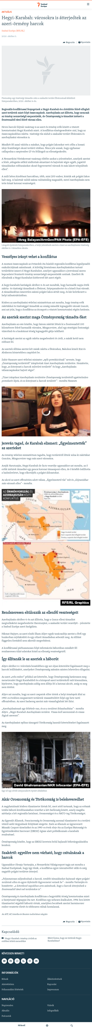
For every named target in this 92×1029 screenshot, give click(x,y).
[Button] (69, 42)
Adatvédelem (8, 984)
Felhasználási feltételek (12, 990)
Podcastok (6, 1016)
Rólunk (5, 979)
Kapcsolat (51, 984)
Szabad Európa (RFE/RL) (13, 31)
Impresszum (53, 990)
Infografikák (53, 1011)
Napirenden (7, 1005)
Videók (50, 1005)
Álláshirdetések (54, 979)
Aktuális (7, 12)
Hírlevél (21, 1025)
